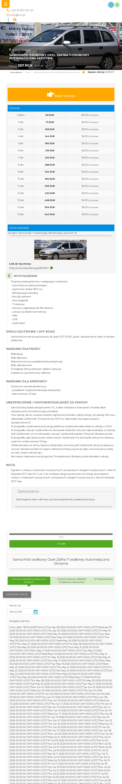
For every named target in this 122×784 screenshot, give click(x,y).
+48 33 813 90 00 (22, 10)
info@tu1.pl (17, 15)
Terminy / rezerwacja (61, 94)
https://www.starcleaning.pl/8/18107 (29, 268)
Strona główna (16, 72)
